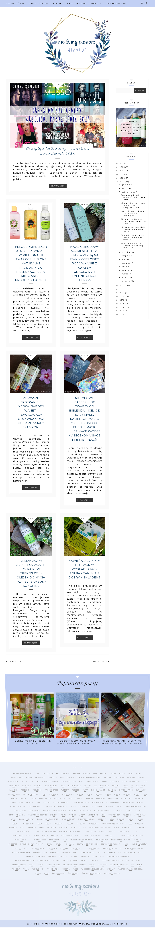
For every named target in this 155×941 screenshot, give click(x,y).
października (129, 192)
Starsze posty (100, 675)
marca (125, 274)
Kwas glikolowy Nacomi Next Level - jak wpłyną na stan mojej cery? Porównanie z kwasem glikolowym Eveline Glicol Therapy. (84, 277)
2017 (122, 296)
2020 (123, 285)
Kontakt (58, 3)
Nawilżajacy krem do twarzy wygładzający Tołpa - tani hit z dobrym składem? (85, 583)
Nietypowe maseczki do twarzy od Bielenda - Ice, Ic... (133, 229)
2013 (122, 311)
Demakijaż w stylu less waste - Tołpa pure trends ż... (132, 237)
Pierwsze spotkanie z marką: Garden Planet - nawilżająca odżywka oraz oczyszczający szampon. (31, 426)
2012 (122, 314)
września (127, 252)
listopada (127, 188)
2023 (122, 174)
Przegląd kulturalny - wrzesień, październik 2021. (58, 164)
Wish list (96, 3)
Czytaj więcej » (58, 199)
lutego (125, 277)
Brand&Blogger (95, 938)
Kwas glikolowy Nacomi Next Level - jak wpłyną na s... (133, 213)
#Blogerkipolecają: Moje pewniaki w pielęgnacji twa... (133, 205)
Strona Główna (15, 3)
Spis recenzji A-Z (116, 3)
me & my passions (44, 938)
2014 (122, 307)
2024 (123, 171)
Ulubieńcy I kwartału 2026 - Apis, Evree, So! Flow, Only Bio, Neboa (131, 127)
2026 (122, 163)
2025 (122, 167)
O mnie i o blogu (39, 3)
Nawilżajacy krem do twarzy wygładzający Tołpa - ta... (133, 245)
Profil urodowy (77, 3)
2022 (122, 178)
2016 (122, 300)
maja (125, 266)
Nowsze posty (15, 675)
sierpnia (126, 256)
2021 (122, 181)
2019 (122, 289)
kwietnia (126, 270)
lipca (124, 259)
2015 (122, 303)
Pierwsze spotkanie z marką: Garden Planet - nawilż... (133, 221)
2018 (122, 293)
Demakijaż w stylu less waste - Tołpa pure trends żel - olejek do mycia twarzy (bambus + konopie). (31, 587)
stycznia (126, 281)
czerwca (126, 263)
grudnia (126, 184)
